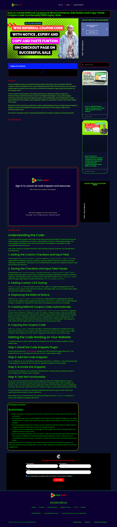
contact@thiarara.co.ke (51, 513)
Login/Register (78, 5)
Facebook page (52, 507)
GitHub (34, 507)
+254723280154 (36, 513)
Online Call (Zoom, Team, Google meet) (74, 513)
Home (60, 5)
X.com (76, 507)
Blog (68, 5)
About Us (87, 522)
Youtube (41, 507)
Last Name (63, 463)
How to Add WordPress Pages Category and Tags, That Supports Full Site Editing (95, 108)
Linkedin (83, 507)
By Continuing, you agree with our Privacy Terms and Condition (49, 476)
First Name (30, 463)
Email (28, 469)
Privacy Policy (77, 522)
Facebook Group (65, 507)
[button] (83, 29)
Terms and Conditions (100, 522)
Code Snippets (31, 351)
